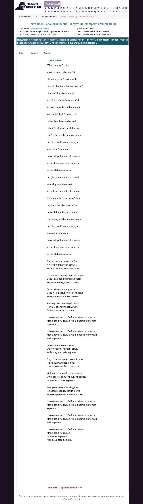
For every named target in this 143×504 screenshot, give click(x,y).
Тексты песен (25, 16)
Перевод (34, 53)
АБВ (57, 4)
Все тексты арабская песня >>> (65, 487)
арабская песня (49, 16)
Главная (49, 4)
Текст (21, 53)
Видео (47, 53)
